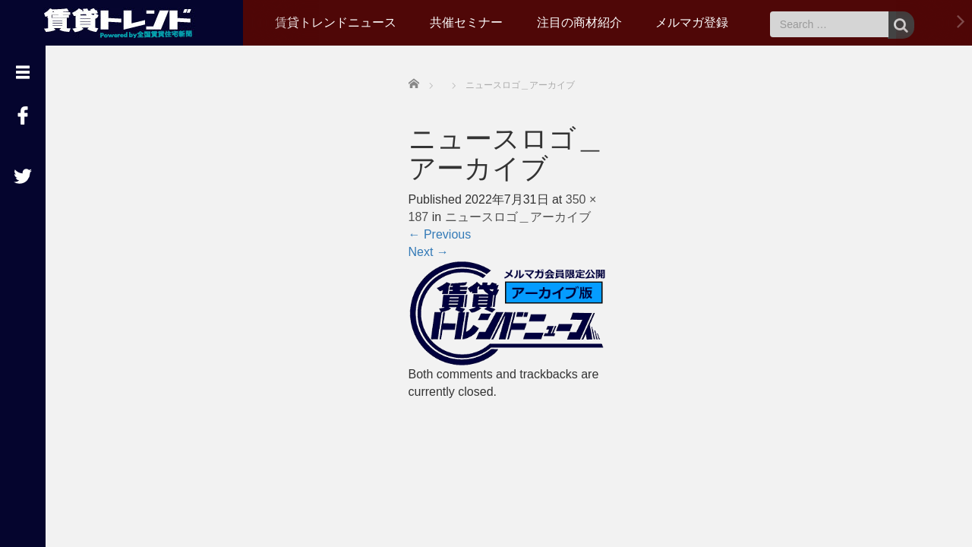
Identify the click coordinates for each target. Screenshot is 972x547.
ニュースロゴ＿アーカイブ (518, 216)
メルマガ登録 (691, 22)
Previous (440, 234)
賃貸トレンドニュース (335, 22)
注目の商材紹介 (579, 22)
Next (429, 251)
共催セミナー (466, 22)
